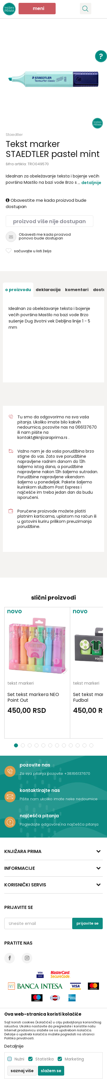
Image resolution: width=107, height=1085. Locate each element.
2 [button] (23, 745)
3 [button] (30, 745)
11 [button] (85, 745)
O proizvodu (18, 290)
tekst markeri (20, 683)
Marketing (74, 1059)
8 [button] (64, 745)
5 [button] (44, 745)
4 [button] (37, 745)
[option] (53, 79)
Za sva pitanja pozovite (42, 773)
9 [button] (71, 745)
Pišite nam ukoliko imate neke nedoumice (59, 799)
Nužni (19, 1059)
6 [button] (51, 745)
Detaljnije (91, 182)
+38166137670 (77, 773)
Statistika (44, 1059)
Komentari (76, 290)
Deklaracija (48, 290)
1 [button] (16, 745)
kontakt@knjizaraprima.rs (42, 437)
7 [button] (57, 745)
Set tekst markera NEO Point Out (33, 697)
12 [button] (92, 745)
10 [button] (78, 745)
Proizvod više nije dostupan (49, 221)
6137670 (88, 427)
